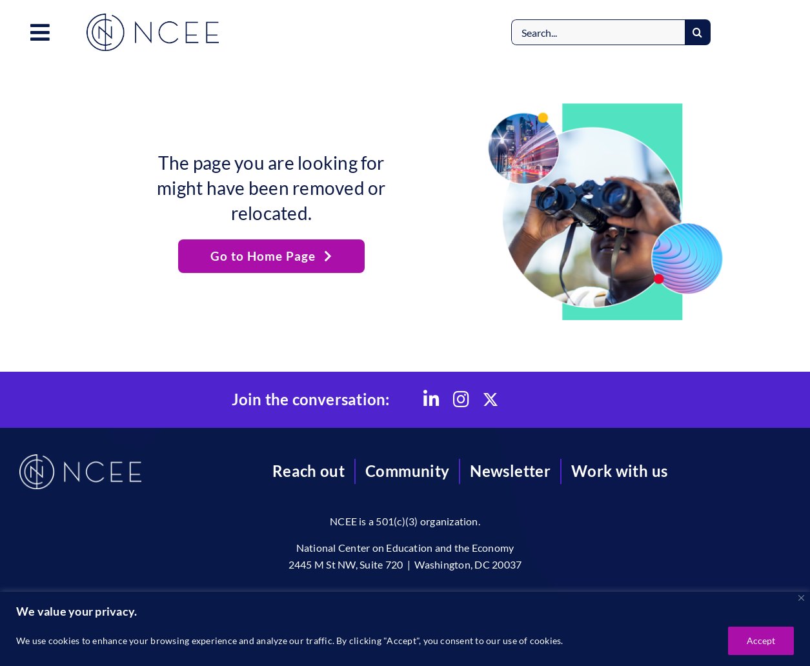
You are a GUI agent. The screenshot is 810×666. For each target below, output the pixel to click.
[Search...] (598, 32)
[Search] (698, 32)
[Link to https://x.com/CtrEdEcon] (490, 399)
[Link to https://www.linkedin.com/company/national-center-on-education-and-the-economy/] (431, 399)
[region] (405, 629)
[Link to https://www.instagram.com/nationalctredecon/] (461, 399)
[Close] (801, 598)
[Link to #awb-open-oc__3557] (40, 32)
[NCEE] (152, 18)
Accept (761, 640)
